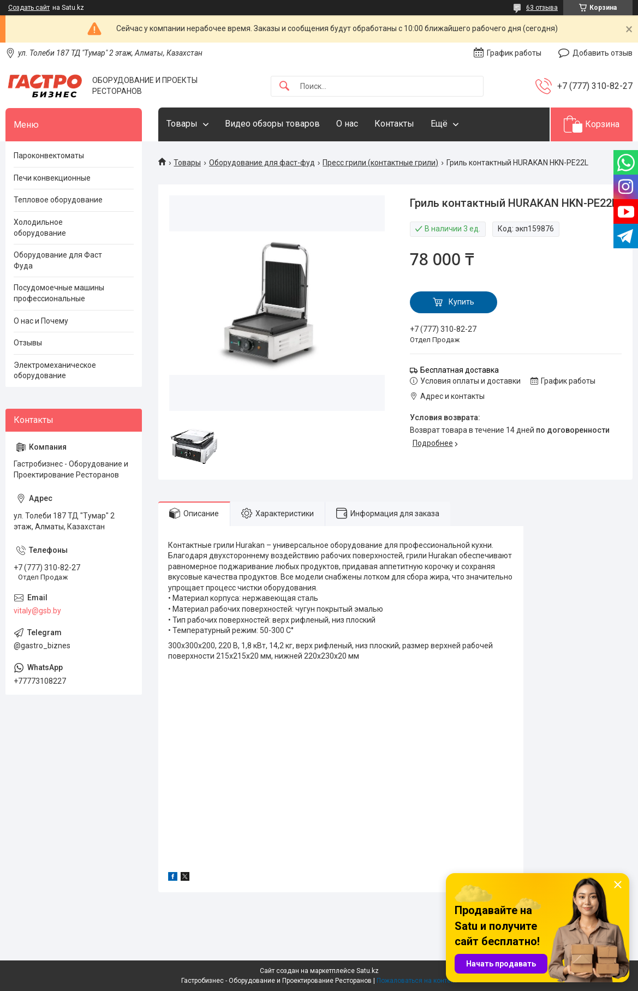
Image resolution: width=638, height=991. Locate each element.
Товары (182, 123)
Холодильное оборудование (40, 227)
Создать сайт (29, 7)
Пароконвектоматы (49, 155)
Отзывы (28, 342)
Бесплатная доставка (459, 370)
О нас (347, 123)
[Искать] (284, 86)
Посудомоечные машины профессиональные (59, 293)
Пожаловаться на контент (417, 980)
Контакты (394, 123)
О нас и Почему (41, 321)
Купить (461, 301)
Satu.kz (367, 971)
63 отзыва (542, 7)
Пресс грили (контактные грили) (380, 162)
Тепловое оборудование (58, 199)
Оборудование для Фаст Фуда (58, 260)
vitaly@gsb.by (37, 610)
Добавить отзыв (603, 53)
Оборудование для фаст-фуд (262, 162)
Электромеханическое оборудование (55, 370)
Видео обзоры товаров (272, 123)
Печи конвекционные (52, 178)
